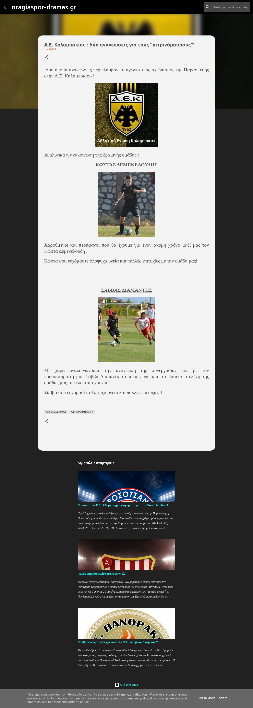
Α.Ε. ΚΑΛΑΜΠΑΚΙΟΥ (82, 411)
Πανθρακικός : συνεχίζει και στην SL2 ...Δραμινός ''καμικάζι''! (118, 642)
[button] (46, 57)
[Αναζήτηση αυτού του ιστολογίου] (228, 7)
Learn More (207, 698)
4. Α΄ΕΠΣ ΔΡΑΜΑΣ (56, 411)
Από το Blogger (127, 684)
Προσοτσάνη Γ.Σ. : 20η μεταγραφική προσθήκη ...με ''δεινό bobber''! (123, 505)
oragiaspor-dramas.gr (43, 7)
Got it (223, 698)
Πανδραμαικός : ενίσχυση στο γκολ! (101, 573)
